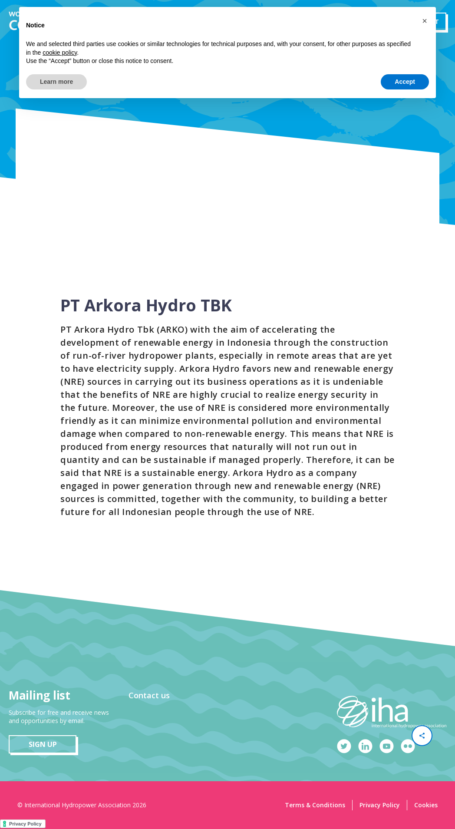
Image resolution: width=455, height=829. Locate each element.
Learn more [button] (56, 81)
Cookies (426, 805)
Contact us (149, 695)
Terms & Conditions (315, 805)
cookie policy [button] (60, 52)
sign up (43, 744)
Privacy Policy (379, 805)
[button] (425, 21)
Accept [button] (405, 81)
